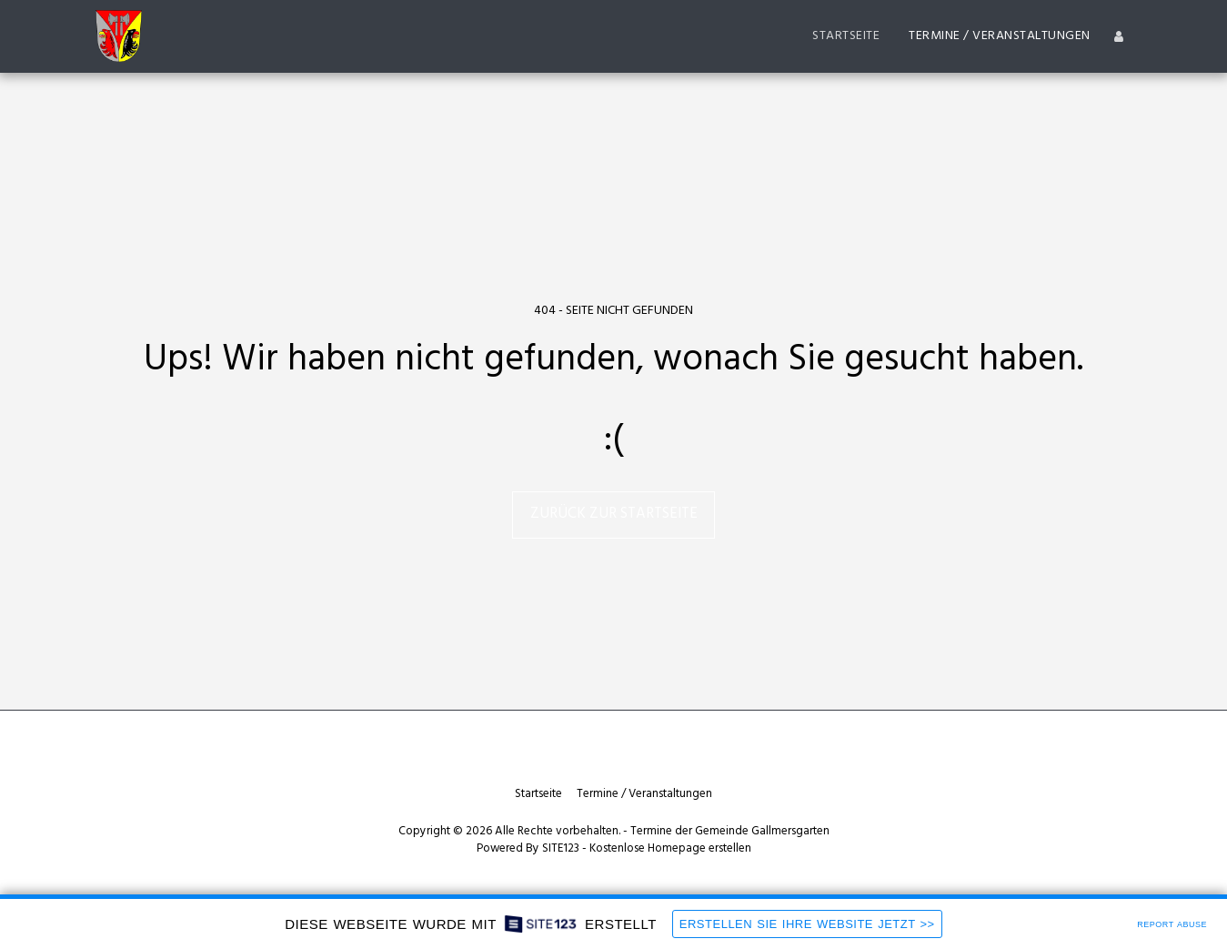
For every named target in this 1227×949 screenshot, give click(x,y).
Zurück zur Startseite (614, 514)
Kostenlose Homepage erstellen (670, 848)
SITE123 (560, 848)
